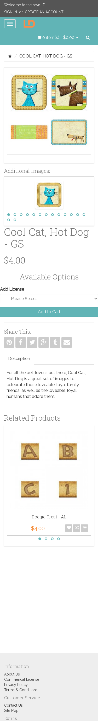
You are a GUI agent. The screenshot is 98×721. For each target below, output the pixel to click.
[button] (57, 37)
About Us (12, 674)
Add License (12, 289)
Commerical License (21, 679)
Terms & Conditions (21, 690)
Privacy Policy (16, 685)
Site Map (11, 710)
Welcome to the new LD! (25, 5)
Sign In (10, 12)
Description (19, 358)
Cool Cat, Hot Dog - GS (45, 56)
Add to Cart (49, 311)
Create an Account (44, 12)
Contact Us (13, 705)
